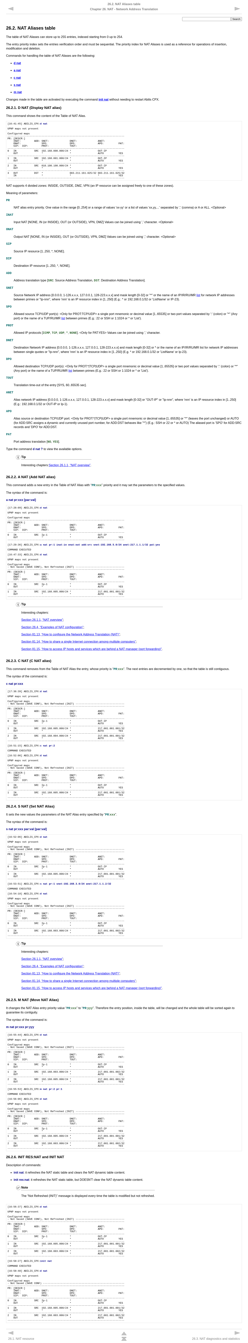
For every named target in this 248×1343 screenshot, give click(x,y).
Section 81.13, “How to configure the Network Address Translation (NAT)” (70, 634)
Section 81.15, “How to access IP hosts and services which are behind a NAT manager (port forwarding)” (91, 649)
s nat (17, 85)
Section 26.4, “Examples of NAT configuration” (52, 627)
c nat (17, 77)
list (198, 295)
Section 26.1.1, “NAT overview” (70, 465)
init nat (103, 99)
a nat (17, 70)
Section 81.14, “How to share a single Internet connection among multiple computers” (78, 641)
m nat (18, 92)
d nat (17, 63)
